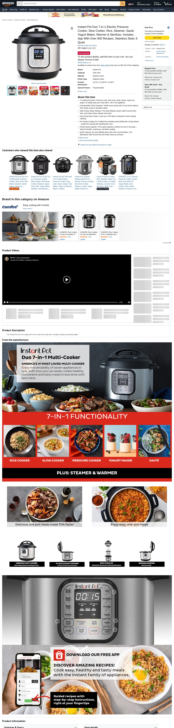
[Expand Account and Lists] (151, 4)
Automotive (146, 10)
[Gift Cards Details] (97, 9)
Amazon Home (134, 10)
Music (107, 10)
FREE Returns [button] (84, 63)
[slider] (62, 302)
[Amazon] (8, 4)
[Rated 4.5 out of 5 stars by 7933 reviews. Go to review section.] (68, 237)
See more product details (88, 140)
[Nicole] (12, 257)
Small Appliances (32, 20)
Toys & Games (158, 10)
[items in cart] (168, 4)
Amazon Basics (48, 10)
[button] (4, 9)
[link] (19, 181)
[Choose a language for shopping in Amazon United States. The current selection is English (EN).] (131, 4)
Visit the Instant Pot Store (87, 45)
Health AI (23, 10)
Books (83, 10)
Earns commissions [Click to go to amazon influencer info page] (23, 257)
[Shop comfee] (27, 209)
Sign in (162, 45)
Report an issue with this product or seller (95, 145)
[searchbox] (71, 3)
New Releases (73, 10)
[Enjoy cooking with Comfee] (36, 205)
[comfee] (10, 206)
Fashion (123, 10)
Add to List (148, 107)
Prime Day (13, 10)
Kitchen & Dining (19, 20)
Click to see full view (38, 83)
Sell (100, 10)
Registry (115, 10)
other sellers (105, 65)
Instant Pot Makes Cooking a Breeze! (24, 260)
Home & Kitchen (7, 20)
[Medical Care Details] (40, 9)
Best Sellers (61, 10)
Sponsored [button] (167, 242)
